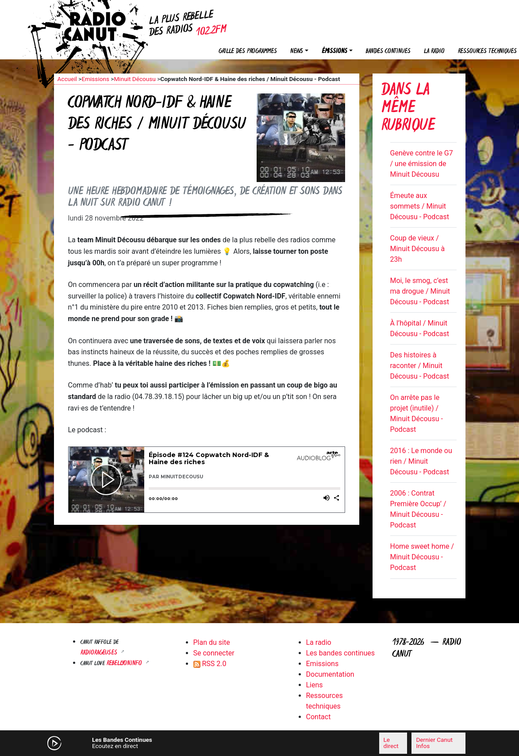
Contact (318, 717)
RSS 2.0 (210, 663)
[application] (259, 743)
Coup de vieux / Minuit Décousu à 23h (417, 249)
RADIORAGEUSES (100, 653)
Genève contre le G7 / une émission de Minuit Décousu (421, 163)
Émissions (334, 52)
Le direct (391, 742)
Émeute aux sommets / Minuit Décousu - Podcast (419, 206)
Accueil (67, 78)
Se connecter (214, 653)
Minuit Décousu (134, 78)
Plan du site (211, 642)
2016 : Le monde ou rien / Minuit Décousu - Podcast (421, 461)
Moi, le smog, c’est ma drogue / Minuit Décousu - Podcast (420, 291)
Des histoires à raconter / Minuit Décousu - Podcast (419, 365)
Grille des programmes (248, 52)
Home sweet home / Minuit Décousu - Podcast (422, 557)
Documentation (330, 674)
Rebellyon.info (125, 664)
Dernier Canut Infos (434, 742)
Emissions (95, 78)
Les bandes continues (340, 653)
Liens (314, 685)
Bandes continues (388, 52)
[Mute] (171, 743)
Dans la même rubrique (408, 109)
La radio (434, 52)
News (296, 52)
